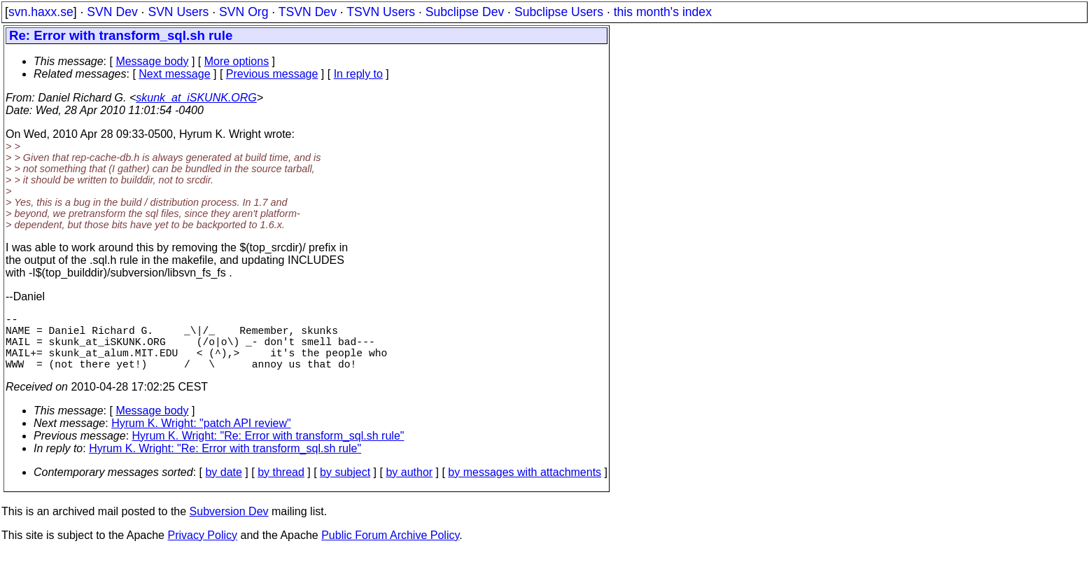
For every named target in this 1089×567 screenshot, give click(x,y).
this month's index (663, 12)
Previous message (272, 74)
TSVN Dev (308, 12)
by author (409, 486)
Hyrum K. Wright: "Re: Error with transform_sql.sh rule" (268, 450)
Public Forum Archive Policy (390, 549)
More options (236, 61)
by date (223, 486)
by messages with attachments (524, 486)
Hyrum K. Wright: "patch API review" (200, 437)
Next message (174, 74)
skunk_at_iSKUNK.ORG (196, 98)
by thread (281, 486)
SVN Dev (112, 12)
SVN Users (178, 12)
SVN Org (243, 12)
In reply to (358, 74)
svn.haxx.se (40, 12)
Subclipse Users (558, 12)
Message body (151, 61)
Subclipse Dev (465, 12)
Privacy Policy (202, 549)
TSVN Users (380, 12)
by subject (345, 486)
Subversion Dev (229, 525)
